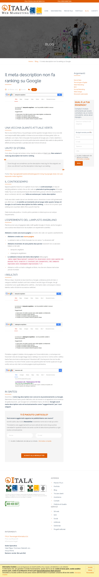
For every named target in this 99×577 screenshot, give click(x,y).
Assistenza (57, 497)
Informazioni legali (11, 541)
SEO (75, 87)
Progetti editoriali (59, 529)
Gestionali (57, 525)
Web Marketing (56, 10)
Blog (87, 10)
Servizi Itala (77, 80)
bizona (23, 89)
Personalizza (90, 575)
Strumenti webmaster (81, 94)
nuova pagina (29, 236)
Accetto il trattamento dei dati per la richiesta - (30, 441)
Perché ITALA (68, 10)
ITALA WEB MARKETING (65, 1)
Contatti (94, 10)
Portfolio (79, 10)
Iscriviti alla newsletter (34, 455)
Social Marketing (79, 89)
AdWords (57, 522)
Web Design (78, 91)
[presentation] (35, 447)
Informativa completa (45, 441)
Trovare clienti (58, 493)
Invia (79, 163)
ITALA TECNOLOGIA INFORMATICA (33, 1)
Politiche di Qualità (60, 504)
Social (56, 518)
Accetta (90, 568)
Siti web (56, 511)
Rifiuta (90, 572)
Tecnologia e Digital (80, 82)
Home (46, 10)
